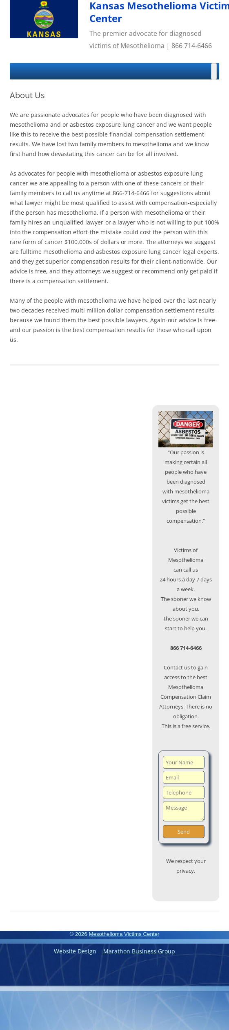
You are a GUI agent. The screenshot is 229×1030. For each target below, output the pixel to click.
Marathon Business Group (138, 951)
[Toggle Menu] (214, 71)
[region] (185, 429)
